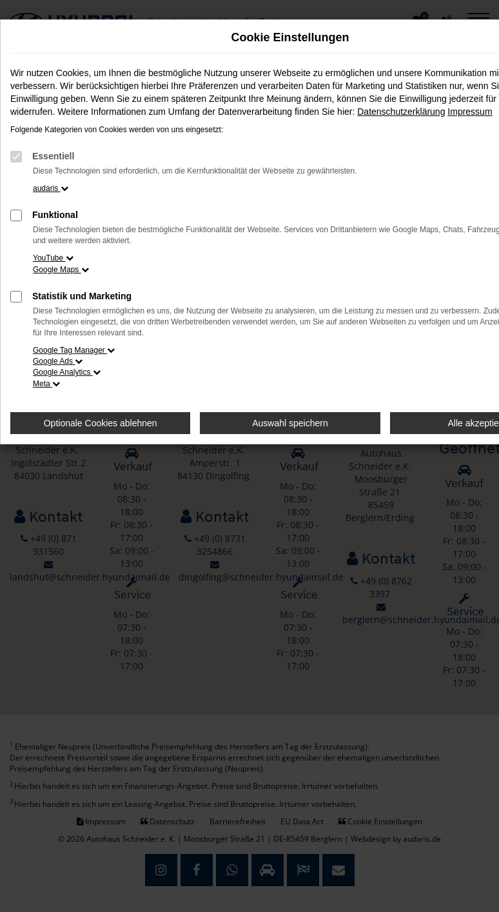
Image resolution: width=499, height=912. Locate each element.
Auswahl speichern (290, 423)
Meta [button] (46, 383)
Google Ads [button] (58, 361)
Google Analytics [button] (67, 372)
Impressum (469, 111)
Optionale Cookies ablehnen (100, 423)
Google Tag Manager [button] (74, 350)
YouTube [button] (53, 258)
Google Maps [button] (61, 269)
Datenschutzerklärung (401, 111)
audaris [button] (50, 188)
